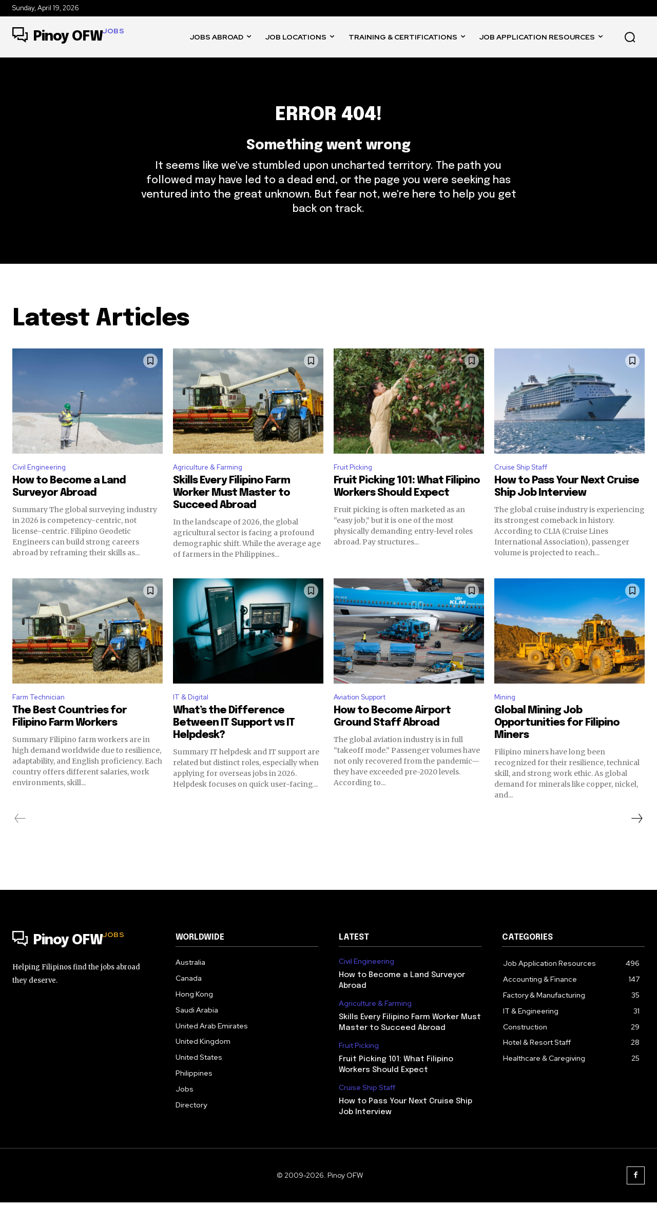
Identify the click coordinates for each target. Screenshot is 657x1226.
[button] (630, 37)
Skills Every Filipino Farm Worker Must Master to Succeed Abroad (231, 514)
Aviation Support (366, 719)
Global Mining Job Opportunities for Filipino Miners (557, 746)
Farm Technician (41, 719)
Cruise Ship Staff (526, 487)
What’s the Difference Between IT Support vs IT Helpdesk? (234, 746)
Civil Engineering (42, 487)
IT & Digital (193, 719)
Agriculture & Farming (212, 487)
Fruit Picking (356, 487)
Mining (506, 719)
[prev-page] (20, 842)
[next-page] (636, 842)
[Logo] (68, 37)
